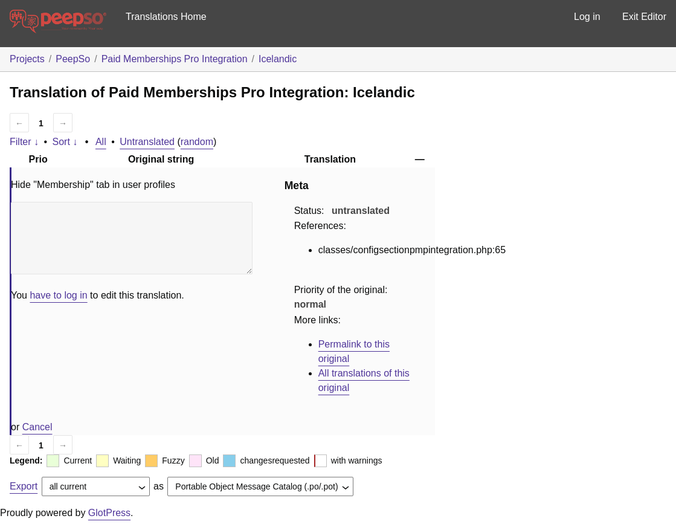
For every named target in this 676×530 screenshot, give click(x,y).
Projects (27, 59)
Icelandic (278, 59)
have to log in (58, 295)
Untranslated (147, 142)
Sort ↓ (65, 142)
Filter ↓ (24, 142)
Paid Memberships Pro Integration (174, 59)
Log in (587, 16)
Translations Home (166, 16)
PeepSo (73, 59)
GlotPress (109, 513)
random (197, 142)
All (100, 142)
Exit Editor (644, 16)
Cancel (37, 427)
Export (23, 486)
